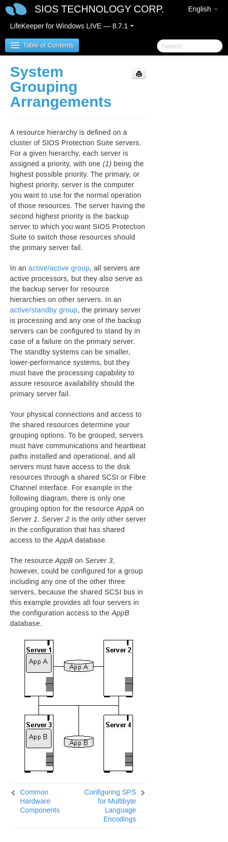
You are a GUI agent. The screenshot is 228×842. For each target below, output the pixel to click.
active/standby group (44, 310)
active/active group (59, 268)
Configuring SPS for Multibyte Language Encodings (110, 805)
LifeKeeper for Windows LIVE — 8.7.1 (72, 26)
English (203, 9)
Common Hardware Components (40, 801)
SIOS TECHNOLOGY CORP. (99, 8)
